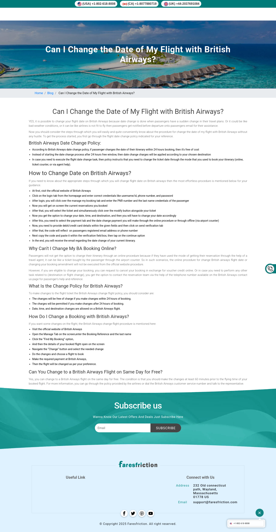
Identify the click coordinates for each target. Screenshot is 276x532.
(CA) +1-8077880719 (140, 4)
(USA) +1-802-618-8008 (96, 4)
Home (39, 93)
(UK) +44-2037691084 (182, 4)
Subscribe (166, 428)
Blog (50, 93)
